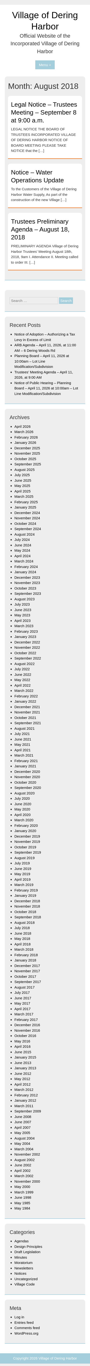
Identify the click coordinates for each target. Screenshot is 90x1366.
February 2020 (26, 825)
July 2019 (22, 863)
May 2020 (22, 809)
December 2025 (27, 448)
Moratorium (23, 1263)
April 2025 (22, 491)
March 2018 (23, 949)
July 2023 (22, 604)
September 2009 (27, 1111)
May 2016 (22, 1041)
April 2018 (22, 944)
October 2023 (25, 588)
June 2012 (22, 1073)
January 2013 (25, 1068)
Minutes (20, 1257)
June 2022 (22, 674)
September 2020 (27, 788)
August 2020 (24, 793)
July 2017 (22, 992)
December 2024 (27, 513)
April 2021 (22, 750)
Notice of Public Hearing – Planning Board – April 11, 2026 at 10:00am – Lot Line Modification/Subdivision (46, 388)
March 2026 (23, 432)
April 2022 (22, 685)
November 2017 (27, 971)
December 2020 (27, 772)
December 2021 (27, 707)
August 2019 (24, 858)
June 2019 (22, 869)
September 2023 (27, 593)
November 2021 (27, 712)
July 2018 (22, 928)
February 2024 (26, 567)
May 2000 (22, 1187)
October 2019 (25, 847)
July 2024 (22, 540)
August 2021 (24, 728)
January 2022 (25, 701)
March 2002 (23, 1176)
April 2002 (22, 1171)
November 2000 (27, 1181)
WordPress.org (26, 1333)
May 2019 (22, 874)
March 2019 (23, 885)
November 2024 (27, 518)
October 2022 (25, 653)
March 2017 (23, 1014)
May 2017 (22, 1003)
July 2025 (22, 475)
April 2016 (22, 1046)
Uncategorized (26, 1279)
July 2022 (22, 669)
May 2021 (22, 744)
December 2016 (27, 1025)
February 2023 (26, 631)
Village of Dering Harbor (58, 1358)
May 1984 (22, 1208)
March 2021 (23, 755)
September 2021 (27, 723)
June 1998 (22, 1197)
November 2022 (27, 647)
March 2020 (23, 820)
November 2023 (27, 583)
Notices (20, 1273)
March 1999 (23, 1192)
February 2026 (26, 437)
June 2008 (22, 1117)
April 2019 (22, 879)
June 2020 (22, 804)
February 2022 (26, 696)
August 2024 (24, 534)
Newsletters (23, 1268)
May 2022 (22, 680)
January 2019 (25, 895)
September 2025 (27, 464)
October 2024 (25, 523)
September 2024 (27, 529)
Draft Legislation (27, 1252)
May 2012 (22, 1079)
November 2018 (27, 906)
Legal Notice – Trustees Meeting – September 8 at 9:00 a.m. (44, 112)
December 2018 (27, 901)
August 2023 (24, 599)
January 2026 (25, 442)
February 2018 (26, 955)
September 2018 (27, 917)
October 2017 (25, 976)
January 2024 (25, 572)
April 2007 (22, 1127)
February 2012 (26, 1095)
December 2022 (27, 642)
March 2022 (23, 691)
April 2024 (22, 556)
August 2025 (24, 470)
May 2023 (22, 615)
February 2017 (26, 1020)
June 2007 (22, 1122)
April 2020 (22, 815)
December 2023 (27, 577)
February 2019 (26, 890)
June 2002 (22, 1165)
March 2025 (23, 496)
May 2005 (22, 1133)
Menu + (45, 65)
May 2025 (22, 486)
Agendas (21, 1241)
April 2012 (22, 1084)
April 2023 (22, 621)
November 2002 (27, 1154)
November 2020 (27, 777)
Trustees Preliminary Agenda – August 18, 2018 (40, 229)
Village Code (24, 1284)
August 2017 (24, 987)
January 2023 (25, 637)
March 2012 (23, 1090)
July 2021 (22, 734)
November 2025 (27, 453)
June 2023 (22, 610)
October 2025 (25, 459)
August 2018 (24, 922)
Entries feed (24, 1322)
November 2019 (27, 841)
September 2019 (27, 852)
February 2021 (26, 761)
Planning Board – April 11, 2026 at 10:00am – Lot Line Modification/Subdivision (41, 361)
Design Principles (28, 1246)
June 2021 (22, 739)
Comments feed (27, 1328)
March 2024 (23, 561)
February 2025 (26, 502)
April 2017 (22, 1009)
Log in (19, 1317)
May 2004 (22, 1143)
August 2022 (24, 664)
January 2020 (25, 831)
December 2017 (27, 966)
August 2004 (24, 1138)
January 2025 (25, 507)
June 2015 (22, 1052)
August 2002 (24, 1160)
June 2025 (22, 480)
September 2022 (27, 658)
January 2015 (25, 1057)
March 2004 (23, 1149)
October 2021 (25, 718)
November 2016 (27, 1030)
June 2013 (22, 1063)
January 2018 (25, 960)
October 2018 (25, 912)
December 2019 (27, 836)
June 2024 (22, 545)
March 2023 (23, 626)
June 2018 (22, 933)
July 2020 (22, 798)
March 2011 (23, 1106)
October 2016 (25, 1036)
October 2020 (25, 782)
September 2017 (27, 982)
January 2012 (25, 1100)
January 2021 (25, 766)
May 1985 (22, 1203)
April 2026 (22, 426)
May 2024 (22, 550)
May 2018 (22, 939)
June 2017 (22, 998)
